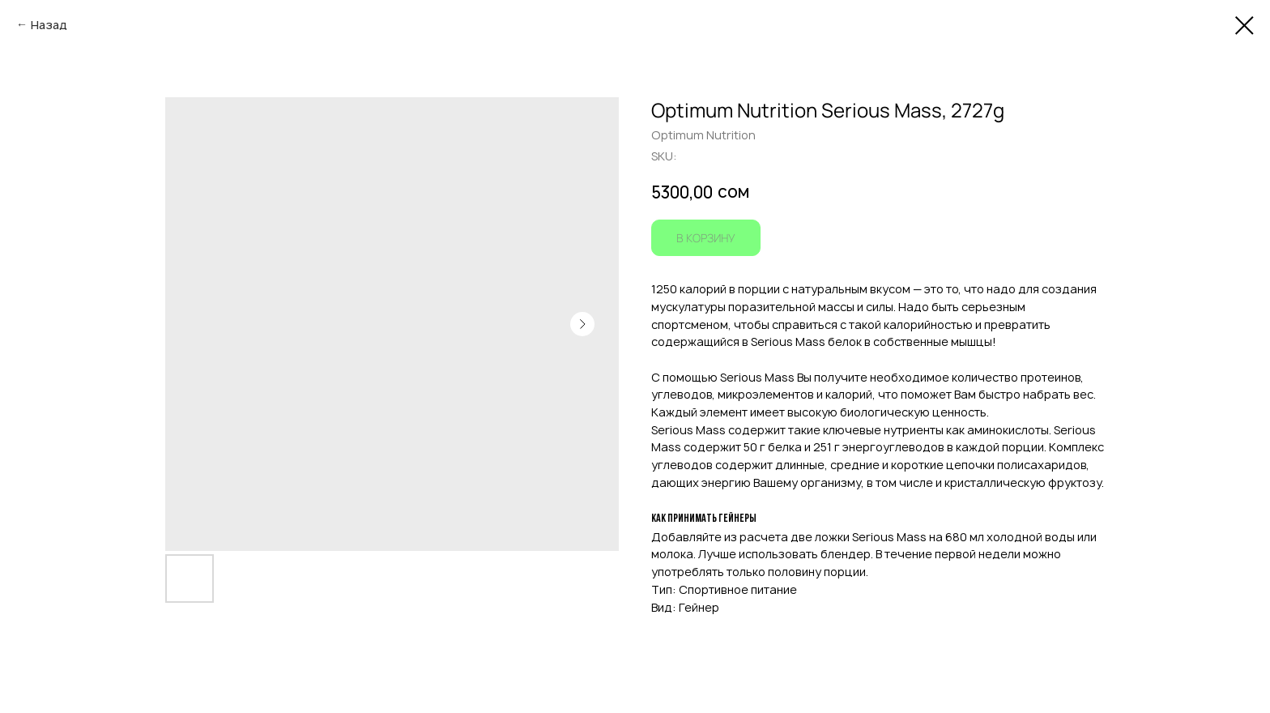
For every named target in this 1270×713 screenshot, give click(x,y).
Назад (49, 24)
